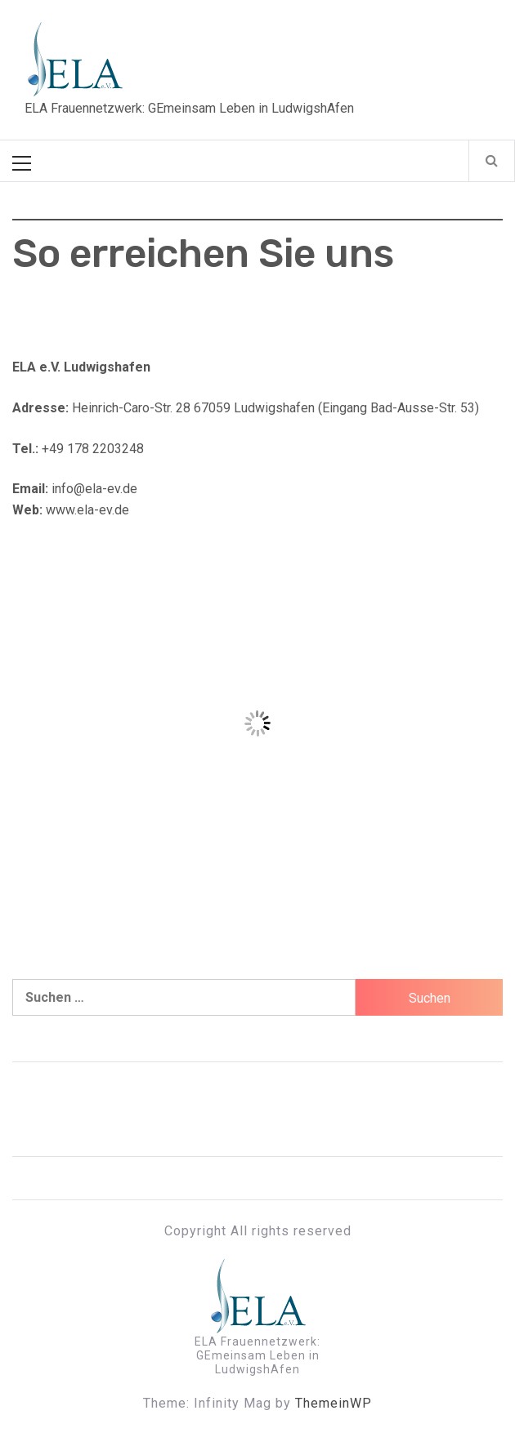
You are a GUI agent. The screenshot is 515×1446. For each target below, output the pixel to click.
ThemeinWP (333, 1403)
